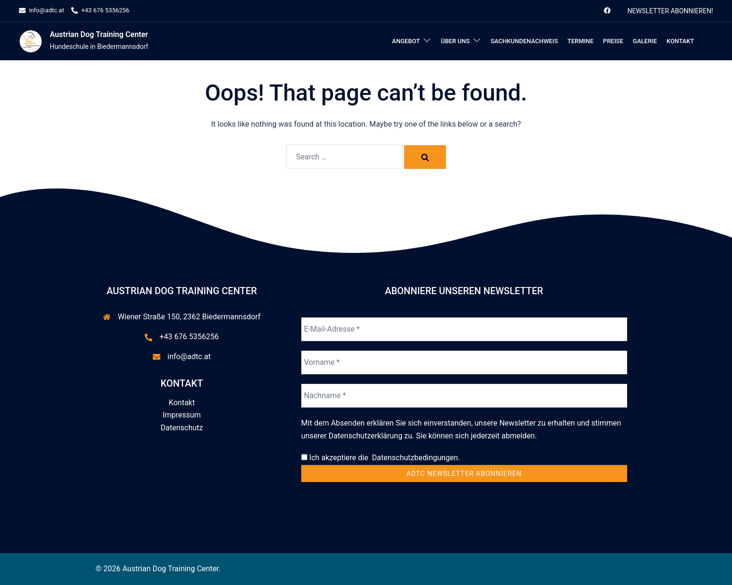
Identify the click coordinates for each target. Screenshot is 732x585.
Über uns (455, 41)
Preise (613, 41)
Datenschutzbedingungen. (414, 457)
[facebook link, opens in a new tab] (607, 10)
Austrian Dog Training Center (99, 34)
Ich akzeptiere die (380, 457)
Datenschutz (182, 427)
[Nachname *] (464, 396)
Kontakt (680, 41)
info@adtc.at (189, 356)
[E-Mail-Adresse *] (464, 329)
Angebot (406, 41)
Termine (580, 41)
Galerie (645, 41)
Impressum (182, 414)
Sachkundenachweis (524, 41)
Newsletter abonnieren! (670, 11)
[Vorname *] (464, 362)
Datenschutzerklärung (365, 435)
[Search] (425, 157)
